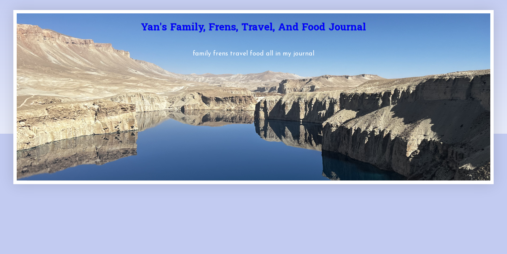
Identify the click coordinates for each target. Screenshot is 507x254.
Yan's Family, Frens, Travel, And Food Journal (253, 28)
